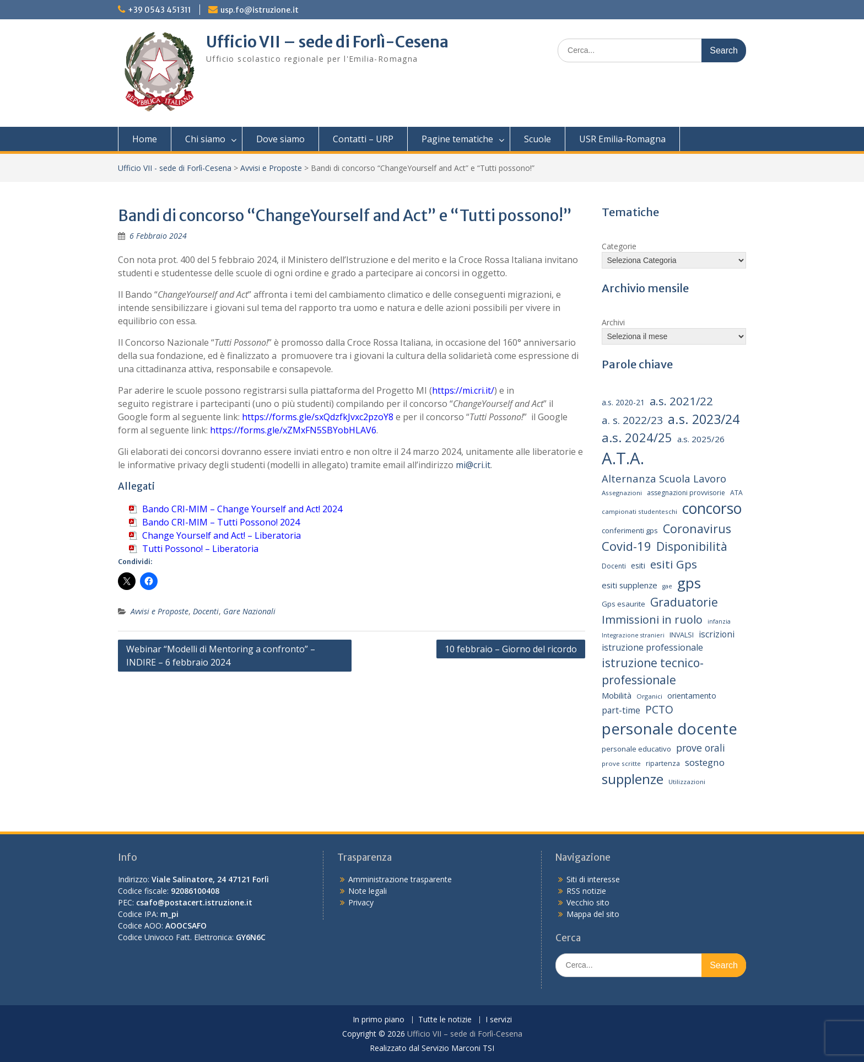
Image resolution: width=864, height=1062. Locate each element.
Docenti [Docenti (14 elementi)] (614, 566)
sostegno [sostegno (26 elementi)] (705, 762)
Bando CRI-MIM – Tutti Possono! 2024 (221, 522)
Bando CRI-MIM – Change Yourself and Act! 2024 (242, 509)
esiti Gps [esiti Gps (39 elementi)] (673, 564)
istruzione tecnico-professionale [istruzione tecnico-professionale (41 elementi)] (653, 671)
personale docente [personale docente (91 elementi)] (669, 728)
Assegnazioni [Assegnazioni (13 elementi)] (622, 493)
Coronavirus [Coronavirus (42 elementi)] (697, 529)
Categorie (619, 246)
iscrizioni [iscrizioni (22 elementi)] (717, 634)
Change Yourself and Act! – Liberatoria (221, 535)
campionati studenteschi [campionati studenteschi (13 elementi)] (639, 511)
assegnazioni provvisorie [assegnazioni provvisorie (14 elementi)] (686, 492)
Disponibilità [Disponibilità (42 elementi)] (691, 546)
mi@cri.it (473, 465)
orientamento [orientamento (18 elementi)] (691, 695)
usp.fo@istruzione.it (259, 10)
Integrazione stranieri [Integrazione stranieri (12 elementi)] (633, 635)
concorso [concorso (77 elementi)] (712, 508)
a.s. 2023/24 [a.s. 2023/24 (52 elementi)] (703, 419)
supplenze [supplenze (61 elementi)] (632, 779)
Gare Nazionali (249, 611)
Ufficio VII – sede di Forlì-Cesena (327, 42)
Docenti (206, 611)
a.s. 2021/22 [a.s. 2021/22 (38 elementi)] (681, 401)
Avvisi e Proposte (271, 168)
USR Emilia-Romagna (622, 139)
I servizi (498, 1019)
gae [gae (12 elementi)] (667, 586)
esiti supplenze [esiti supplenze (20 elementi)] (629, 585)
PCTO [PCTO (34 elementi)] (659, 709)
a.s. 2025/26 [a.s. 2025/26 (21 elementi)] (701, 438)
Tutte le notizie (445, 1019)
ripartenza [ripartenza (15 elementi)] (663, 763)
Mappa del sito (592, 914)
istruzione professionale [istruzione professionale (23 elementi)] (652, 647)
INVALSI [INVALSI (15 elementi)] (681, 635)
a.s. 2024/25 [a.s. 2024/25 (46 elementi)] (637, 437)
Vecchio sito (587, 902)
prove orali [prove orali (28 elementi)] (700, 747)
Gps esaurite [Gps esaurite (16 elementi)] (623, 604)
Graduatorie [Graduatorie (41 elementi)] (684, 602)
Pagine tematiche (457, 139)
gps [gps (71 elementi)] (689, 583)
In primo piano (378, 1019)
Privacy (361, 902)
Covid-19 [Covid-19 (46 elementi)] (626, 546)
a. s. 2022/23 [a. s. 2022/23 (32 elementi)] (632, 420)
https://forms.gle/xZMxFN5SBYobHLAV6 (293, 430)
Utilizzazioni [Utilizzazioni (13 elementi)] (686, 781)
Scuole (537, 139)
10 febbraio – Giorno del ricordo (511, 649)
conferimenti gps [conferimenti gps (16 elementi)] (630, 530)
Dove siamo (280, 139)
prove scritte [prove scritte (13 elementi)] (621, 763)
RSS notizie (586, 891)
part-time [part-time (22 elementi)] (621, 710)
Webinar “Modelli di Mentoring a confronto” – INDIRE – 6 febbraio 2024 (220, 655)
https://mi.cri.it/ (463, 390)
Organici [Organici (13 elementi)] (649, 696)
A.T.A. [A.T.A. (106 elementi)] (623, 458)
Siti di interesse (593, 879)
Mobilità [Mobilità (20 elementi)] (616, 695)
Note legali (367, 891)
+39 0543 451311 (159, 10)
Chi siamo (205, 139)
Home (144, 139)
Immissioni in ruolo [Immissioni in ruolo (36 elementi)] (652, 619)
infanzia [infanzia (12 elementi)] (719, 621)
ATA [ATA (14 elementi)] (736, 492)
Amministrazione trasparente (400, 879)
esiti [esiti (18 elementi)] (638, 565)
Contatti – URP (363, 139)
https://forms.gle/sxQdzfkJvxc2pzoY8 (317, 417)
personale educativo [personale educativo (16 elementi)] (636, 749)
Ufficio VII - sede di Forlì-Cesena (174, 168)
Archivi (613, 322)
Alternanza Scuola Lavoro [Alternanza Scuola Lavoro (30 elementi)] (664, 478)
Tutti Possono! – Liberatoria (200, 549)
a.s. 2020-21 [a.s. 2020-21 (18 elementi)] (623, 402)
